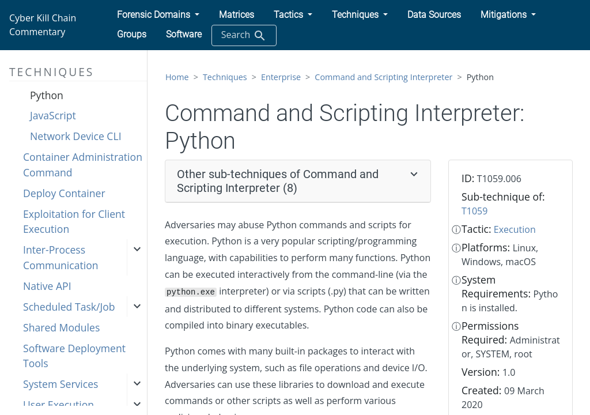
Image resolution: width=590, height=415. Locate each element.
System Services (61, 384)
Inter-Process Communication (61, 257)
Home (177, 76)
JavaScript (53, 115)
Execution (515, 229)
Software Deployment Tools (74, 355)
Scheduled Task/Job (69, 307)
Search (244, 35)
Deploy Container (64, 193)
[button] (158, 15)
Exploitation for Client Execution (74, 221)
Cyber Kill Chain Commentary (42, 25)
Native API (47, 286)
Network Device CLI (76, 136)
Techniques (225, 76)
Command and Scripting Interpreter (383, 76)
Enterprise (281, 76)
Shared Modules (61, 327)
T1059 (474, 211)
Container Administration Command (82, 164)
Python (46, 95)
